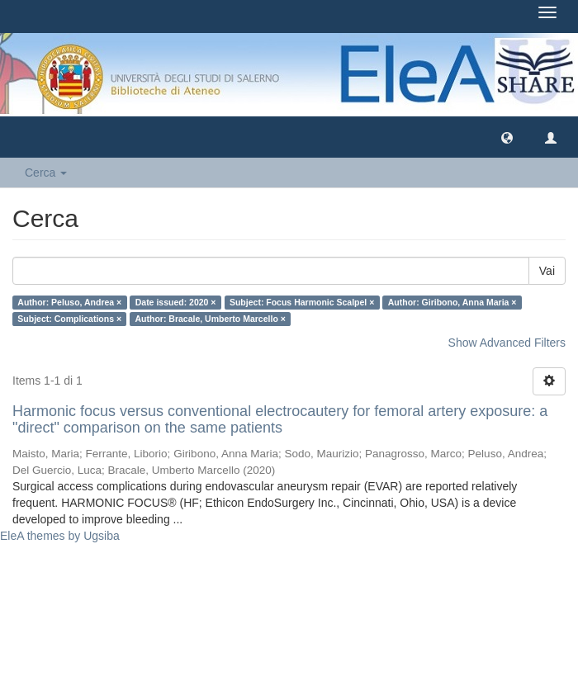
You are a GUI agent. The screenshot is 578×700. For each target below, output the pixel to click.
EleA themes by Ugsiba (60, 535)
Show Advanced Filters (507, 342)
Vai (547, 270)
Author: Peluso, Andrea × (69, 302)
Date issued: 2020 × (175, 302)
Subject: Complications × (69, 319)
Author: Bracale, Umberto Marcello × (210, 319)
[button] (507, 137)
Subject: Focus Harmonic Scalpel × (302, 302)
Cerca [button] (46, 172)
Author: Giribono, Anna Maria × (452, 302)
